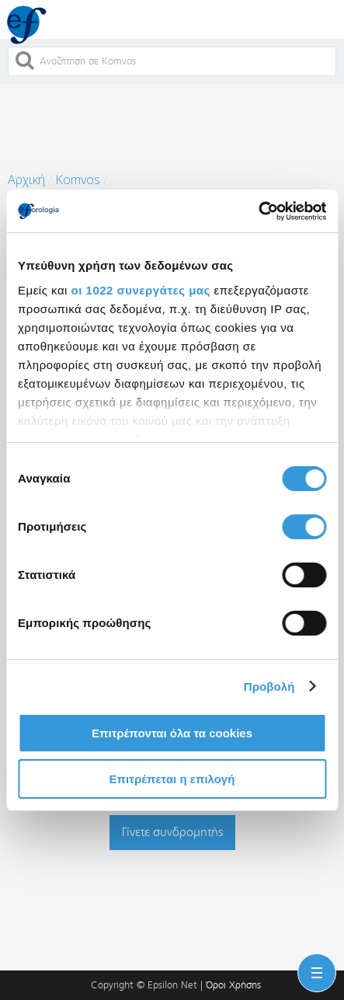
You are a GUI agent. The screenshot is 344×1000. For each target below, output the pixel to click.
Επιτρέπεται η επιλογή (172, 779)
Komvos (77, 179)
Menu (313, 963)
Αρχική (26, 179)
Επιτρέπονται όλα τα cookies (172, 733)
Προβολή (269, 686)
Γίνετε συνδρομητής (172, 831)
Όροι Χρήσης (233, 985)
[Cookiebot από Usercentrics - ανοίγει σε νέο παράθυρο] (258, 211)
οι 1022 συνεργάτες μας (140, 290)
